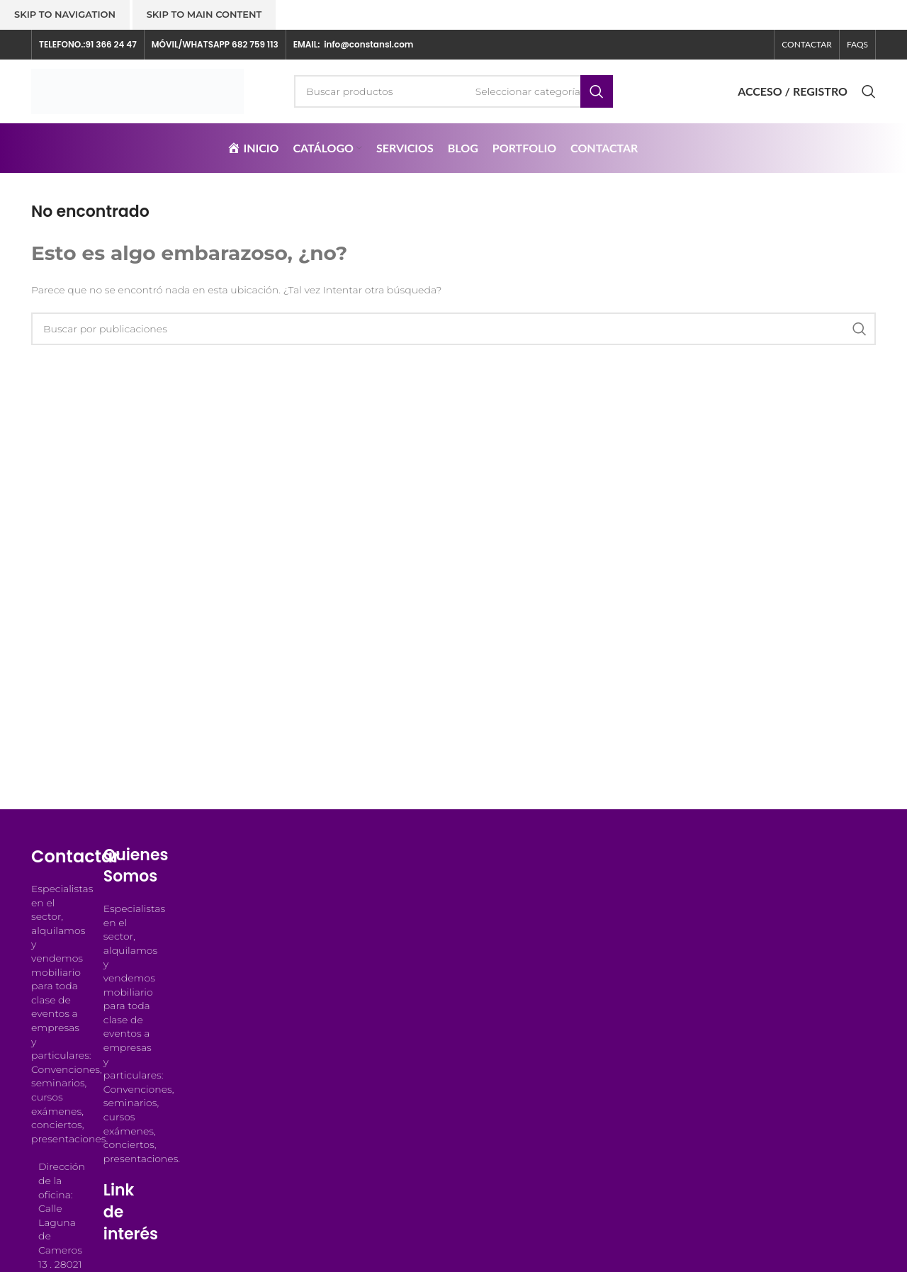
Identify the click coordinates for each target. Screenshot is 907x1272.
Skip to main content (204, 14)
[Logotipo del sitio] (137, 90)
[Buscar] (453, 91)
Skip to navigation (65, 14)
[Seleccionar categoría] (527, 91)
